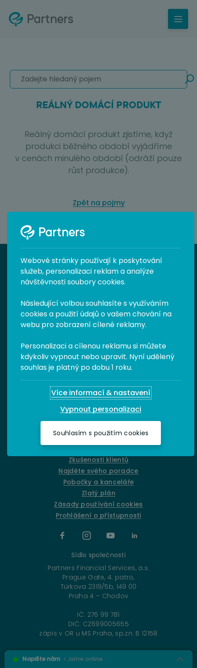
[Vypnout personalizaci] (100, 409)
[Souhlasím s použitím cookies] (101, 433)
